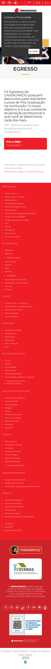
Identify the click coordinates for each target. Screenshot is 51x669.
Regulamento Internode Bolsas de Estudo (15, 382)
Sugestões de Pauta (15, 465)
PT (29, 3)
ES (47, 3)
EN (38, 3)
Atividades (11, 275)
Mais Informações (22, 46)
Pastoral (8, 271)
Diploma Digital (13, 257)
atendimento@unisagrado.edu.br (24, 171)
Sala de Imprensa (12, 461)
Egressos (8, 254)
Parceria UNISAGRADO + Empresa (20, 377)
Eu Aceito (33, 51)
